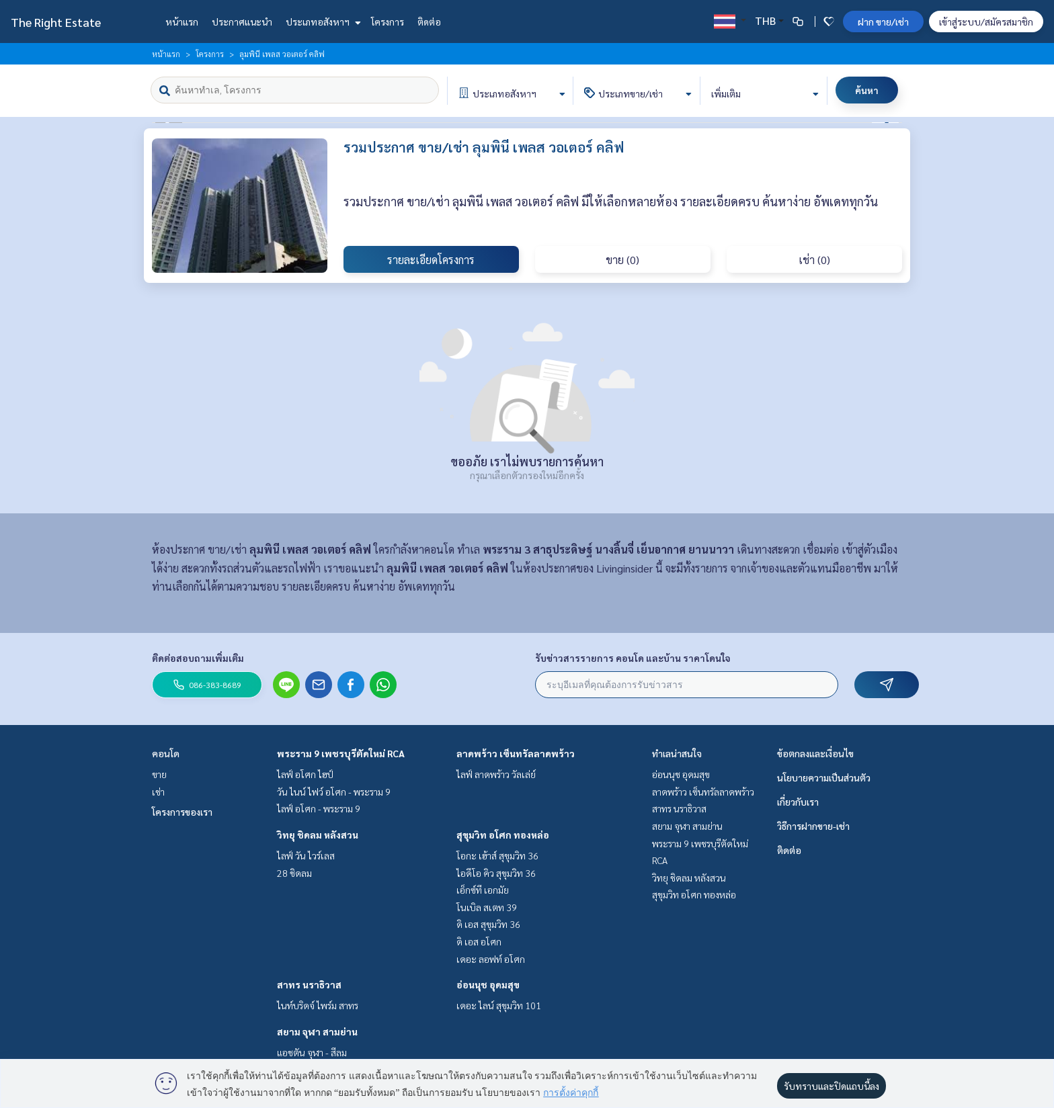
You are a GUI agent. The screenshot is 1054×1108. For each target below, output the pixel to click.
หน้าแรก (181, 21)
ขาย (159, 774)
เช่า (158, 791)
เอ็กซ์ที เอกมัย (482, 890)
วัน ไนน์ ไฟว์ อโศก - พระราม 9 (334, 791)
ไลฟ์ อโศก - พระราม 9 (318, 808)
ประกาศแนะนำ (242, 21)
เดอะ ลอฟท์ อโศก (490, 959)
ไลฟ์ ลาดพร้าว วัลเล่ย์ (496, 774)
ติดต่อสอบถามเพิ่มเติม (198, 658)
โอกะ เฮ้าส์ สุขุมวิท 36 (497, 855)
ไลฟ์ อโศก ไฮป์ (305, 774)
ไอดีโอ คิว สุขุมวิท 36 (496, 873)
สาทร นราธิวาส (309, 984)
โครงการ (387, 21)
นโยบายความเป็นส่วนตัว (823, 777)
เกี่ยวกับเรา (798, 802)
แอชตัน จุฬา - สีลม (312, 1052)
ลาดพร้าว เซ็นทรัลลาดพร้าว (515, 753)
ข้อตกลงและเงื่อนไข (815, 753)
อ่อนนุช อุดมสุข (488, 984)
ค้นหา (867, 90)
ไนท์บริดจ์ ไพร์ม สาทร (317, 1005)
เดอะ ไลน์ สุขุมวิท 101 (498, 1005)
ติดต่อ (429, 21)
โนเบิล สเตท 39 (486, 907)
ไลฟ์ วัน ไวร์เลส (306, 855)
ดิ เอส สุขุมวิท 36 (488, 924)
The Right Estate (56, 22)
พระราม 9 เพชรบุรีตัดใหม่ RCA (341, 753)
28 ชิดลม (294, 873)
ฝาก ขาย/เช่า (883, 21)
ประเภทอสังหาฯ (322, 21)
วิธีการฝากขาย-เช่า (813, 826)
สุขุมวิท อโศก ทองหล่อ (502, 834)
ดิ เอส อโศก (478, 941)
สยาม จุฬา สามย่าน (317, 1031)
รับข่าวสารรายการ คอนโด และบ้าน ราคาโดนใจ (633, 658)
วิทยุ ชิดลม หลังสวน (317, 834)
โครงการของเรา (182, 812)
